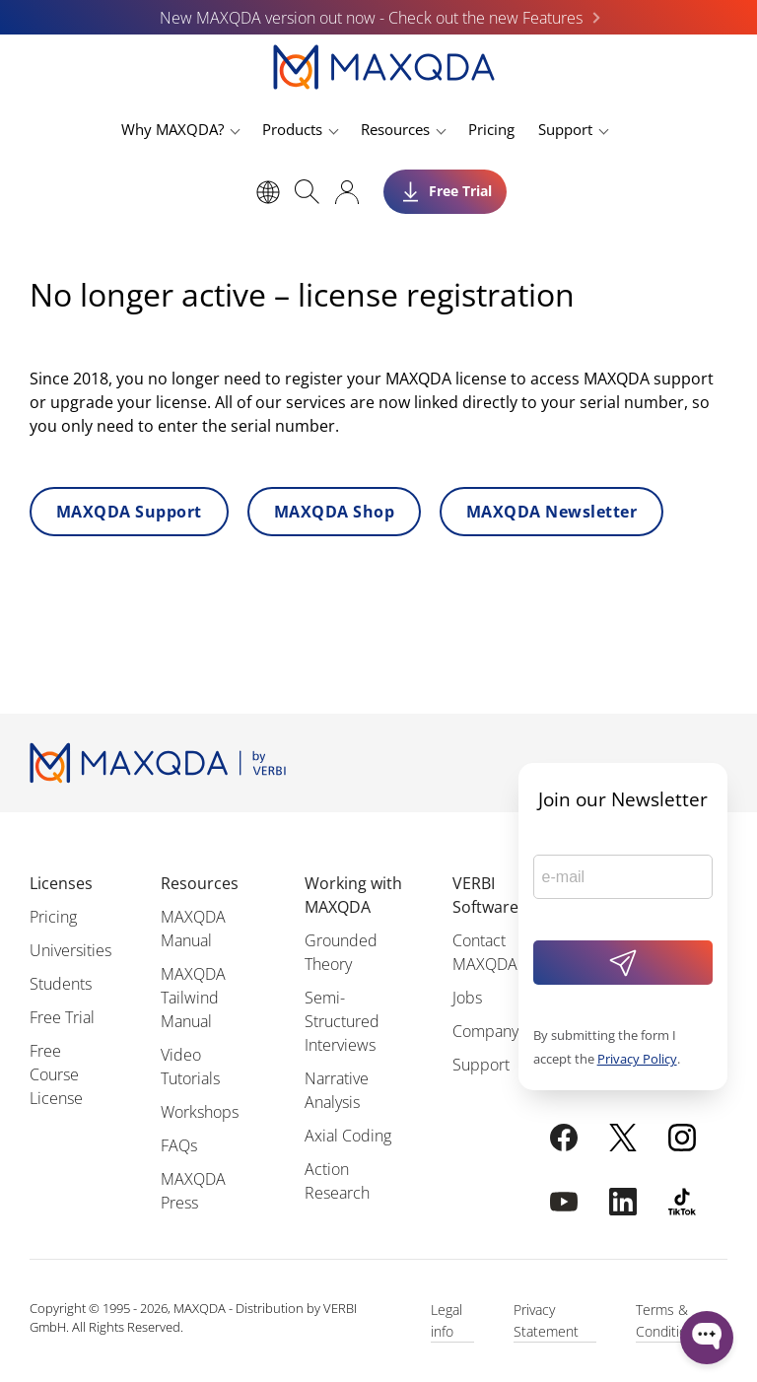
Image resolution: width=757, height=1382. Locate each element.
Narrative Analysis (337, 1090)
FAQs (179, 1145)
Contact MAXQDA (484, 952)
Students (61, 984)
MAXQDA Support (129, 511)
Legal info (446, 1320)
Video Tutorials (190, 1066)
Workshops (200, 1112)
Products (292, 129)
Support (565, 129)
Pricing (491, 129)
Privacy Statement (546, 1320)
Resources (395, 129)
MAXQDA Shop (334, 511)
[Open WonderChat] (706, 1337)
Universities (70, 950)
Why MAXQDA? (172, 129)
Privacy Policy (637, 1059)
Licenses (61, 883)
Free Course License (56, 1074)
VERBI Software (485, 895)
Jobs (467, 997)
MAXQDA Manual (193, 928)
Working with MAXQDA (353, 895)
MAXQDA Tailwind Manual (193, 997)
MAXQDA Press (193, 1190)
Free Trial (62, 1017)
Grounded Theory (341, 952)
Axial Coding (348, 1135)
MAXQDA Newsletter (551, 511)
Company (485, 1031)
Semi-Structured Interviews (342, 1021)
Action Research (337, 1181)
